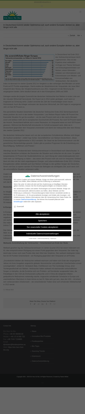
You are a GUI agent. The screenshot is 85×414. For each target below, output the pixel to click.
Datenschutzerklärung (28, 199)
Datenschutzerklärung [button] (43, 237)
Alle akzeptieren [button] (42, 213)
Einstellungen (18, 201)
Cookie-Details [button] (33, 237)
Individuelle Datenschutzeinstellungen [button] (42, 233)
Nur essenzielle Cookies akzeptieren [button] (42, 226)
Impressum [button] (53, 237)
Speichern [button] (42, 220)
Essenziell (19, 206)
